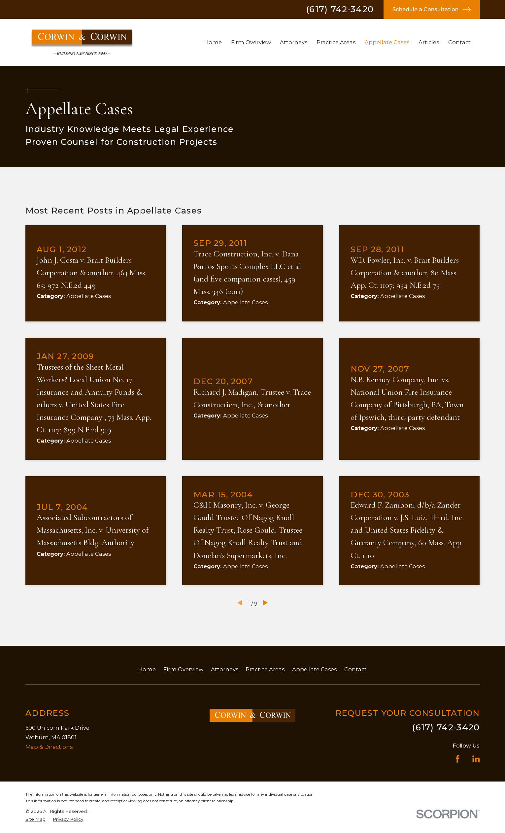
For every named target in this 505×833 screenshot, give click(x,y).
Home (147, 669)
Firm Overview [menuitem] (251, 42)
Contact (355, 669)
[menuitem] (35, 819)
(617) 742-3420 (340, 9)
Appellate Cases (314, 669)
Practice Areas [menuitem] (336, 42)
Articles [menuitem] (429, 42)
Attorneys (224, 669)
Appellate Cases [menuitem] (387, 42)
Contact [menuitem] (459, 42)
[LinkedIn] (476, 759)
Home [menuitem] (213, 42)
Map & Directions (49, 747)
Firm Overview (183, 669)
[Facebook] (457, 759)
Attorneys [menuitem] (293, 42)
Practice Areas (265, 669)
